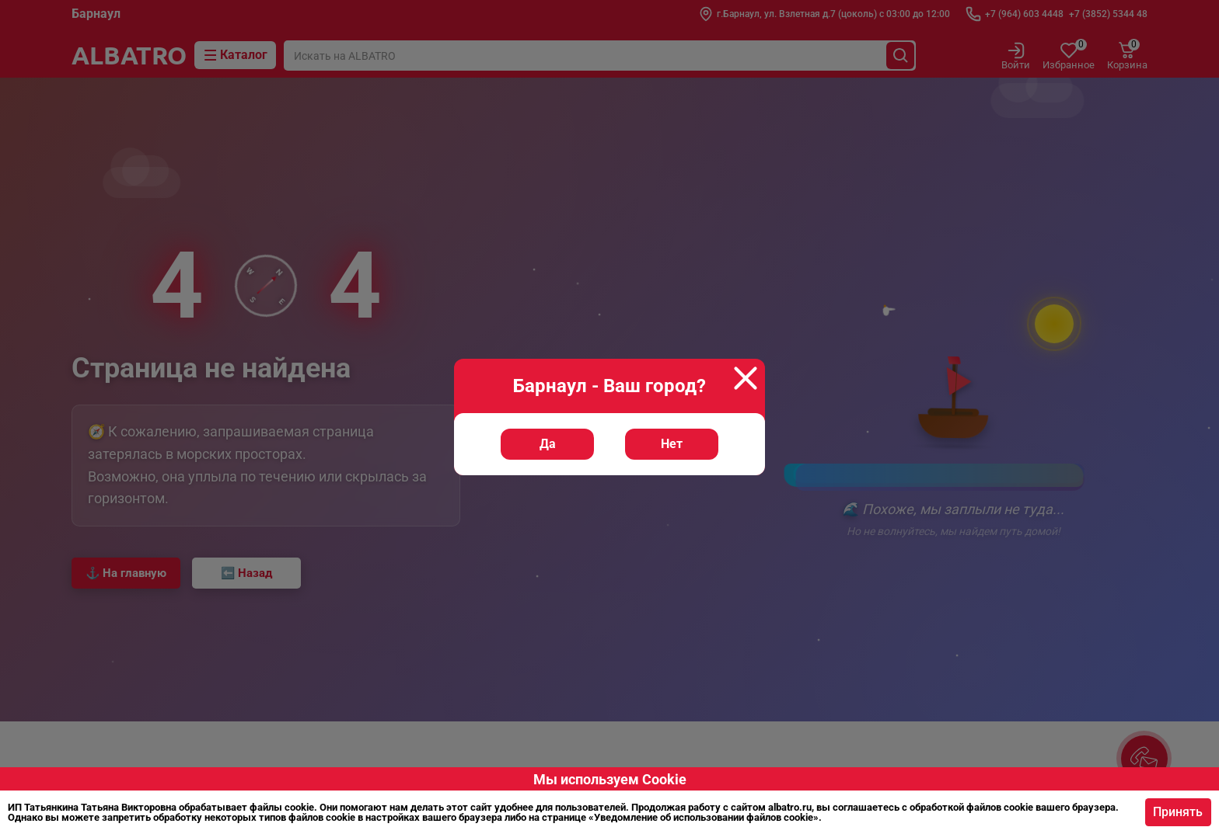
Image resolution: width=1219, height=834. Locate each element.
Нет (671, 470)
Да (548, 470)
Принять (1174, 811)
